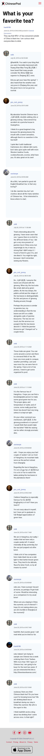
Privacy (29, 742)
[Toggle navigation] (40, 3)
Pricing (15, 742)
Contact (9, 742)
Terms (36, 742)
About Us (22, 742)
